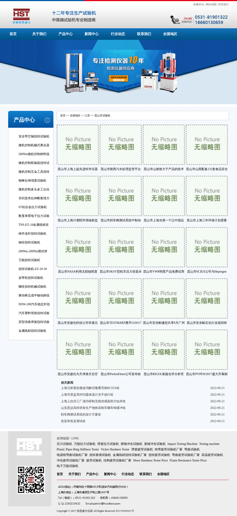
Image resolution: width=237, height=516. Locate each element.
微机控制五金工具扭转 (34, 171)
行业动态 (118, 34)
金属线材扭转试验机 (32, 330)
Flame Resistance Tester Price (188, 460)
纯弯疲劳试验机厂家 (168, 449)
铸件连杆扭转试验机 (32, 233)
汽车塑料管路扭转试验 (34, 313)
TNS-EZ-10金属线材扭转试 (34, 228)
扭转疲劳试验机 (159, 455)
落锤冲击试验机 (155, 444)
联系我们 (223, 4)
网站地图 (211, 4)
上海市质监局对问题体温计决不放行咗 (87, 394)
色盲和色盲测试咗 (73, 421)
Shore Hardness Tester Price (150, 460)
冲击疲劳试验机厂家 (71, 460)
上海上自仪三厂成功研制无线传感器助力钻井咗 (93, 401)
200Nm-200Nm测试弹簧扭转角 (33, 254)
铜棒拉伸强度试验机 (32, 180)
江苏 (87, 115)
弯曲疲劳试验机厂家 (186, 455)
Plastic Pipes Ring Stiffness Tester (78, 449)
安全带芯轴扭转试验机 (34, 136)
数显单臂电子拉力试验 (34, 216)
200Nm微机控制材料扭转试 (34, 157)
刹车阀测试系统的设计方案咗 (81, 414)
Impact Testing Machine (182, 444)
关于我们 (39, 34)
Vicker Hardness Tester (115, 449)
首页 (13, 34)
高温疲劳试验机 (212, 455)
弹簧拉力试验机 (108, 444)
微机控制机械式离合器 (34, 145)
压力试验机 (64, 444)
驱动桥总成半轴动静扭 (34, 295)
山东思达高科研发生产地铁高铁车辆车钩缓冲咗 (93, 408)
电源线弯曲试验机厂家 (72, 455)
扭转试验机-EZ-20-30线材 (33, 272)
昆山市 (98, 115)
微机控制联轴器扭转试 (34, 163)
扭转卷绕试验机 (100, 455)
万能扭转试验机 (29, 260)
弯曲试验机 (192, 449)
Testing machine (209, 444)
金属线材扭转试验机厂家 (130, 455)
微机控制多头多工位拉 (34, 189)
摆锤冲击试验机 (131, 444)
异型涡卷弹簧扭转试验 (34, 322)
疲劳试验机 (94, 460)
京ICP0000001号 (124, 510)
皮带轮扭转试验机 (31, 277)
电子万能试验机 (67, 466)
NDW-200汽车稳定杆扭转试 (34, 307)
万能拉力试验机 (85, 444)
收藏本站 (198, 4)
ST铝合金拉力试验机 (33, 207)
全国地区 (170, 34)
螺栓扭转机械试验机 (32, 286)
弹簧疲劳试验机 (142, 449)
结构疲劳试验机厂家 (117, 460)
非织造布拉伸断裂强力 (34, 198)
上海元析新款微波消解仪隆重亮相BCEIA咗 (90, 388)
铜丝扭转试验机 (29, 242)
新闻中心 (92, 34)
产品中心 (65, 34)
